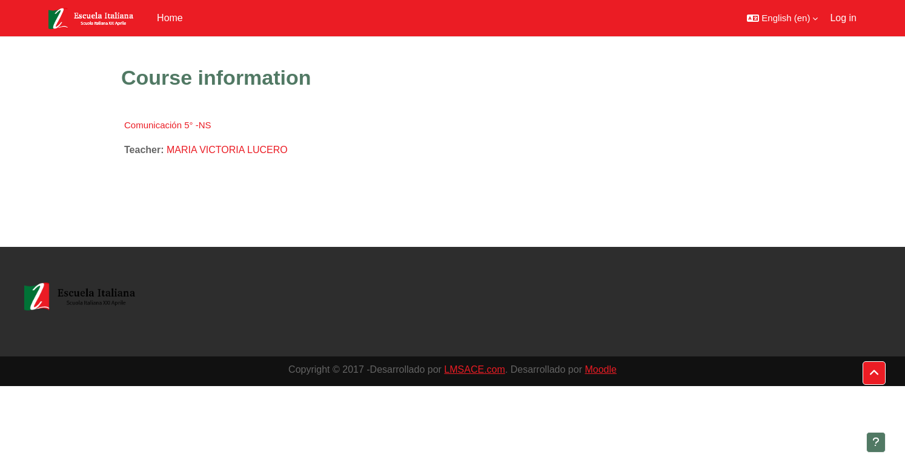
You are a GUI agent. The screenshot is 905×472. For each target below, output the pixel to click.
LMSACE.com (474, 369)
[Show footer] (876, 442)
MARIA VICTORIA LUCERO (227, 150)
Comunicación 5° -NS (167, 125)
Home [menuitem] (170, 18)
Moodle (600, 369)
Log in (843, 18)
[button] (782, 18)
